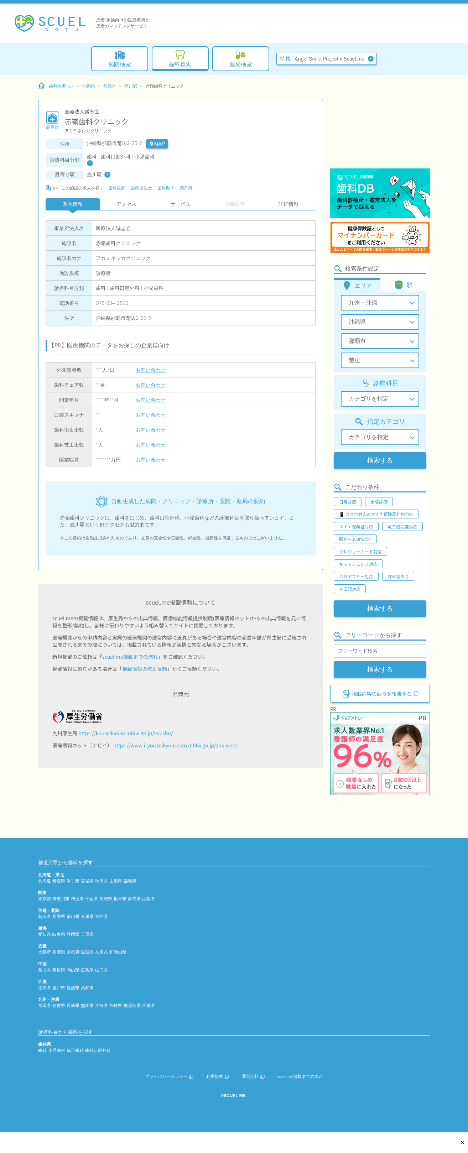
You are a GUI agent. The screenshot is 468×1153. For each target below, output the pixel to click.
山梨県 (148, 898)
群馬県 (134, 898)
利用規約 (217, 1076)
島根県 (58, 969)
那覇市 (109, 86)
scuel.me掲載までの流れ (130, 656)
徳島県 (44, 987)
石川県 (87, 916)
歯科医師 (116, 188)
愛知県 (44, 934)
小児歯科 (56, 1050)
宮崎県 (115, 1005)
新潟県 (44, 916)
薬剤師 (186, 188)
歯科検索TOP (56, 86)
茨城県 (105, 898)
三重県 (87, 934)
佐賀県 (58, 1005)
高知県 (87, 987)
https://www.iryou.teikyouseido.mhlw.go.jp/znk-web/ (175, 745)
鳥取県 (44, 969)
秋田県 (101, 880)
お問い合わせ (151, 370)
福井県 (101, 916)
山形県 (115, 880)
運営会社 (253, 1076)
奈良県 (101, 952)
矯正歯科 (75, 1050)
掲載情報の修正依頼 (144, 668)
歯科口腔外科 (98, 1050)
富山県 (73, 916)
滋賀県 (87, 952)
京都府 (73, 952)
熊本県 (87, 1005)
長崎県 (73, 1005)
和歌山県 (117, 952)
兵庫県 (58, 952)
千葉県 (91, 898)
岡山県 (73, 969)
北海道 (44, 880)
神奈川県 (60, 898)
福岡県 (44, 1005)
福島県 (130, 880)
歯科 (42, 1050)
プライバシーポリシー (169, 1076)
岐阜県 (58, 934)
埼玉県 (77, 898)
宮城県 (87, 880)
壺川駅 (130, 86)
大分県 (101, 1005)
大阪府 (44, 952)
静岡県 (73, 934)
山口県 (101, 969)
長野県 (58, 916)
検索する (380, 460)
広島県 (87, 969)
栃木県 (120, 898)
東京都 (44, 898)
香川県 (58, 987)
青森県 (58, 880)
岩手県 (73, 880)
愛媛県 (73, 987)
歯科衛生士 (141, 188)
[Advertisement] (380, 122)
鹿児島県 (132, 1005)
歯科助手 (166, 188)
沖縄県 (88, 86)
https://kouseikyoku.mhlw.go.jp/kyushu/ (125, 733)
